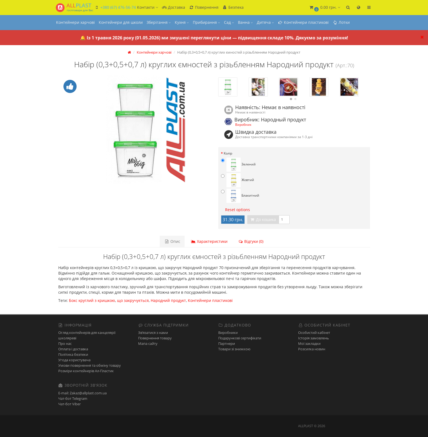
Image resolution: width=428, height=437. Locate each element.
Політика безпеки (73, 354)
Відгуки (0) (250, 241)
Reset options (237, 209)
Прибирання (206, 22)
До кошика (263, 219)
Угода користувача (74, 359)
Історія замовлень (313, 338)
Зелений (238, 165)
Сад (229, 22)
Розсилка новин (311, 348)
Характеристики (209, 241)
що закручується (133, 300)
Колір (228, 153)
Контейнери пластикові (303, 22)
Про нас (65, 343)
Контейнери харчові (75, 22)
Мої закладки (309, 343)
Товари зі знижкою (234, 348)
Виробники (228, 332)
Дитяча (265, 22)
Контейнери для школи (121, 22)
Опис (172, 241)
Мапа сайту (148, 343)
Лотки (341, 22)
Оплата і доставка (73, 348)
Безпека (233, 7)
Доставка (173, 7)
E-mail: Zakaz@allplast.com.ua (82, 393)
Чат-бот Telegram (72, 398)
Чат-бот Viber (69, 403)
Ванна (245, 22)
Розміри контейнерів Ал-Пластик (86, 370)
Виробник (243, 124)
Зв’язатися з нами (153, 332)
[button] (324, 7)
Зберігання (159, 22)
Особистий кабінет (314, 332)
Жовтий (237, 180)
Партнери (226, 343)
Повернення (204, 7)
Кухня (182, 22)
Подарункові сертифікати (239, 338)
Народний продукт (168, 300)
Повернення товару (155, 338)
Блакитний (240, 196)
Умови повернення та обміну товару (89, 365)
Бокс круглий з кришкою (92, 300)
